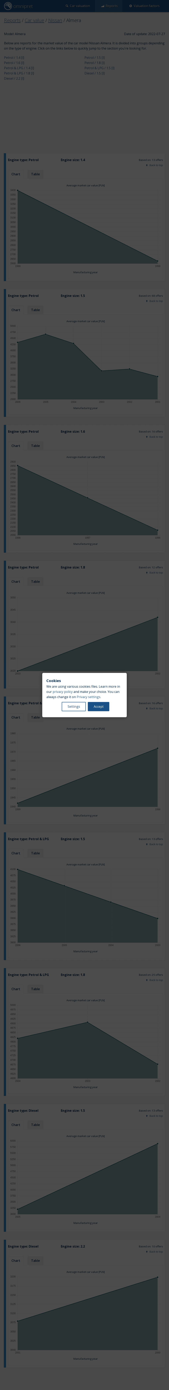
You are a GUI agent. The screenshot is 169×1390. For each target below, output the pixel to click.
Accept (99, 706)
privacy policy (63, 691)
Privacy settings (88, 697)
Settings (74, 706)
